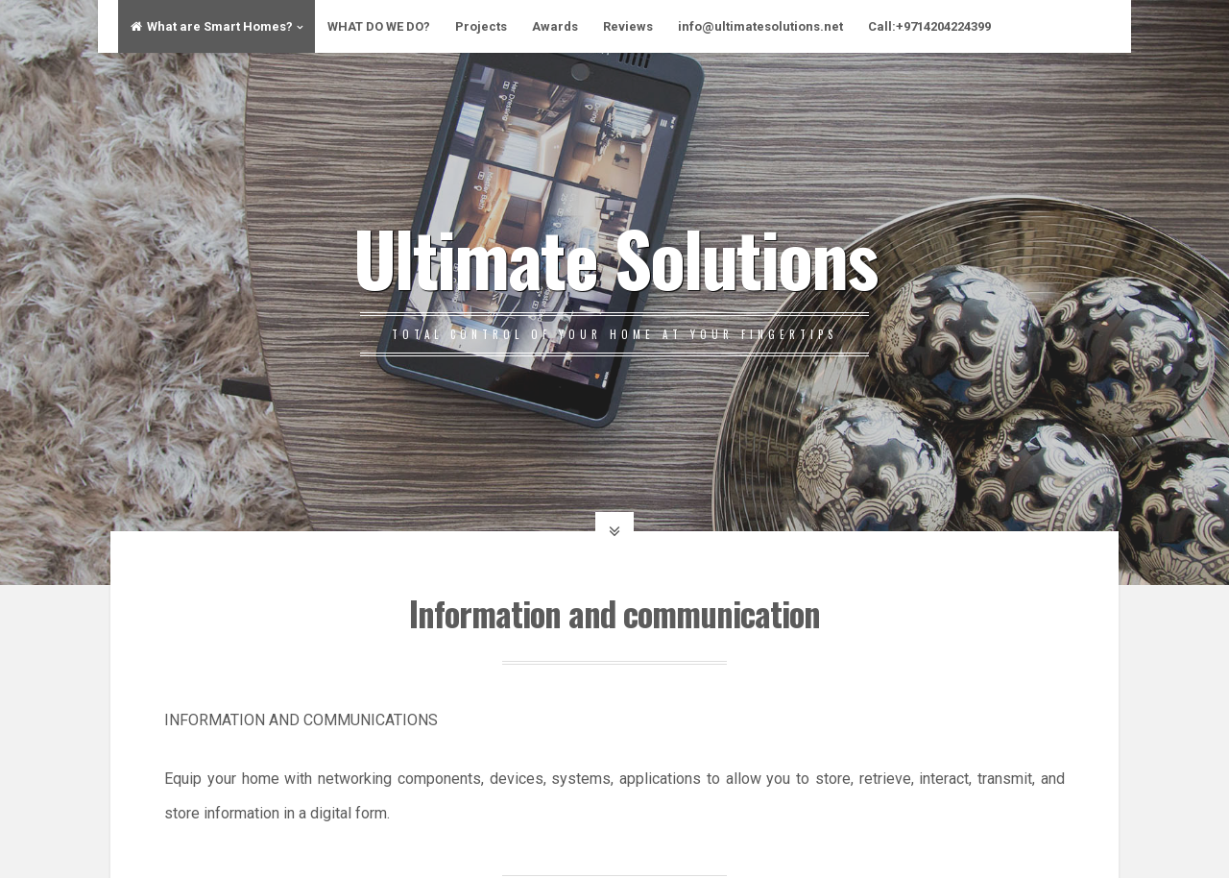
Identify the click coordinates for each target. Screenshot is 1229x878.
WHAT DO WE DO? (378, 26)
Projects (481, 26)
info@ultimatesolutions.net (760, 26)
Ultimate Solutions (615, 256)
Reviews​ (628, 26)
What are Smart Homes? (212, 26)
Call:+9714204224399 (929, 26)
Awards (555, 26)
